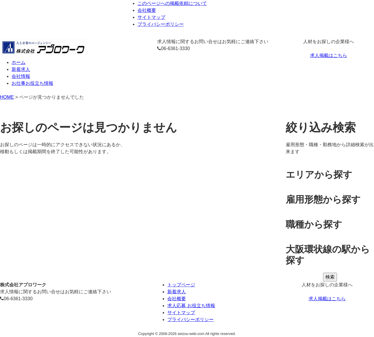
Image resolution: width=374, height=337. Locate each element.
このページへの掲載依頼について (172, 3)
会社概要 (147, 10)
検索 (330, 276)
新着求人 (176, 291)
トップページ (181, 284)
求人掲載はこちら (328, 55)
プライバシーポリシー (161, 24)
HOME (7, 97)
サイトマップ (151, 17)
